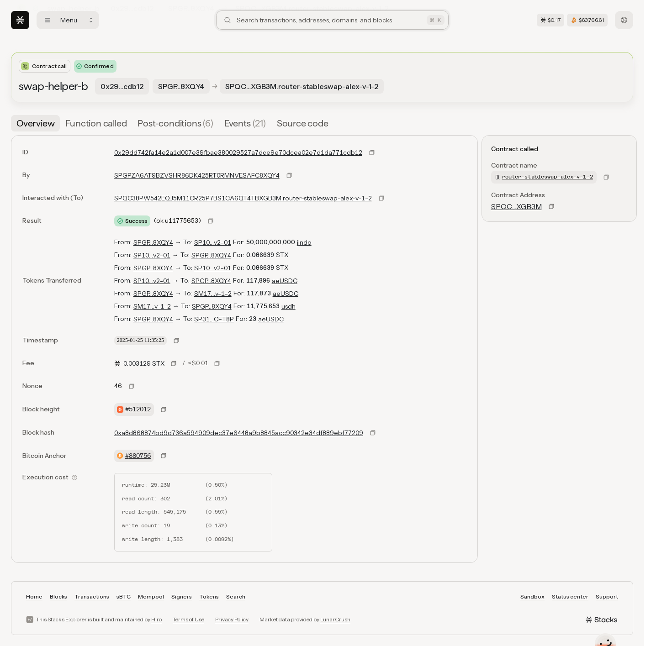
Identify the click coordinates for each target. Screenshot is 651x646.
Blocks (58, 596)
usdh (288, 306)
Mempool (151, 596)
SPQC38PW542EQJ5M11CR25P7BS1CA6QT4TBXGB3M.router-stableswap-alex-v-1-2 (243, 198)
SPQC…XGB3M (516, 206)
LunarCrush (335, 619)
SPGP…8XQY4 (153, 242)
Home (34, 596)
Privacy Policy (232, 619)
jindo (304, 242)
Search (235, 596)
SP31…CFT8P (214, 319)
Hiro (156, 619)
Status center (570, 596)
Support (607, 596)
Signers (181, 596)
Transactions (91, 596)
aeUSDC (284, 281)
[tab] (35, 123)
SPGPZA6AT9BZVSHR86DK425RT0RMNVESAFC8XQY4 (197, 175)
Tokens (209, 596)
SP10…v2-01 (212, 242)
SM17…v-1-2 (213, 293)
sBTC (123, 596)
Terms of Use (188, 619)
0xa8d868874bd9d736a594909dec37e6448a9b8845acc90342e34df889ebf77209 (238, 433)
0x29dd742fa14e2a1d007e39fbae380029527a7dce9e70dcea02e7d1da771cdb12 (238, 152)
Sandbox (532, 596)
